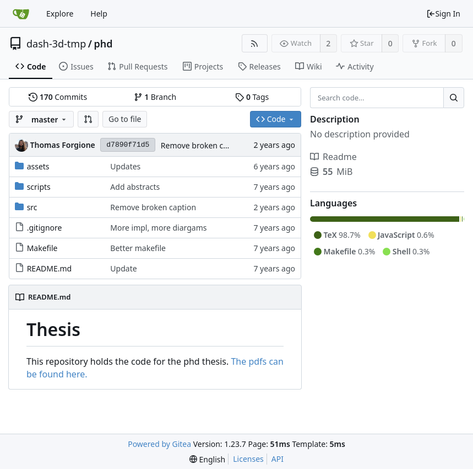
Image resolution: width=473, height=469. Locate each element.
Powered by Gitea (159, 444)
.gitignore (44, 227)
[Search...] (453, 97)
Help (98, 13)
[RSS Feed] (255, 43)
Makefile (42, 248)
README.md (49, 268)
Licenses (248, 459)
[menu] (207, 459)
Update (123, 268)
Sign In (443, 13)
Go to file (124, 119)
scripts (39, 187)
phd (103, 43)
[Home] (21, 14)
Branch (155, 97)
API (277, 459)
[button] (88, 119)
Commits (58, 97)
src (32, 207)
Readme (333, 156)
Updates (125, 166)
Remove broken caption (204, 145)
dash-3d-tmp (56, 43)
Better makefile (138, 248)
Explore (59, 13)
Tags (252, 97)
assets (38, 166)
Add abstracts (135, 187)
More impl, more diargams (158, 227)
